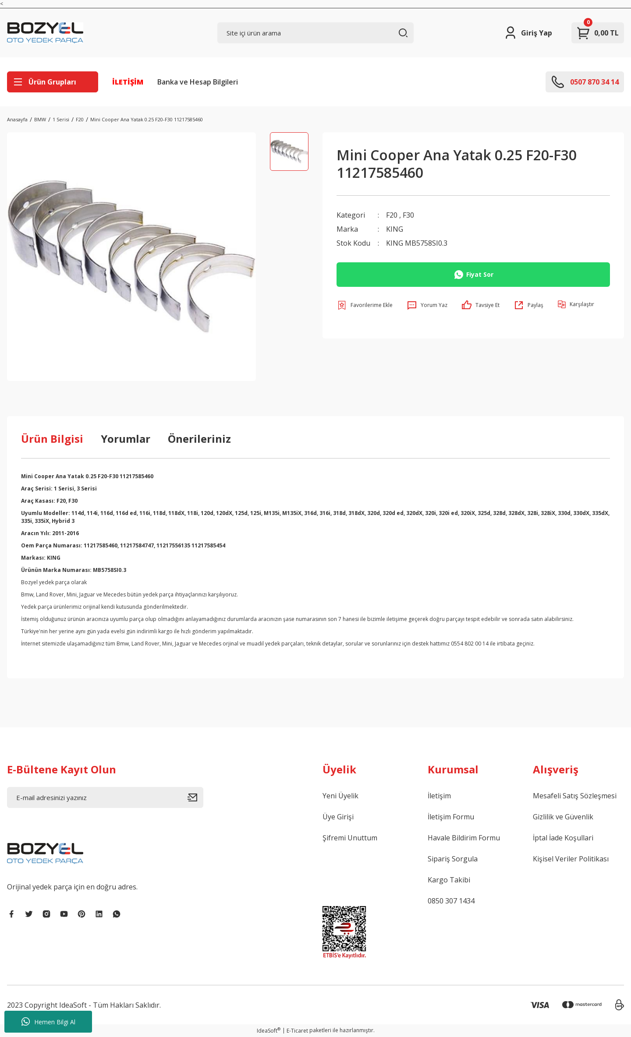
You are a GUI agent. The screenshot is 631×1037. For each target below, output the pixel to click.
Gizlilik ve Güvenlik (563, 817)
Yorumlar (125, 438)
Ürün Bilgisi (52, 438)
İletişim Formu (451, 817)
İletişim (439, 796)
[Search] (315, 32)
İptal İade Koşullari (563, 838)
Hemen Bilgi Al (48, 1021)
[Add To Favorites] (365, 305)
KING (394, 229)
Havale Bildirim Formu (464, 838)
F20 (391, 215)
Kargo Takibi (449, 880)
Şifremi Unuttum (350, 838)
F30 (408, 215)
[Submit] (195, 797)
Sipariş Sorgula (453, 859)
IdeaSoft (268, 1030)
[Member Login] (527, 32)
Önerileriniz (199, 438)
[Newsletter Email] (105, 797)
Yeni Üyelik (340, 796)
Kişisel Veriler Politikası (571, 859)
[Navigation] (52, 81)
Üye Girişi (338, 817)
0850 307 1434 (451, 901)
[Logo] (45, 32)
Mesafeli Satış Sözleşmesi (575, 796)
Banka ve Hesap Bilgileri (197, 82)
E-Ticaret (297, 1030)
